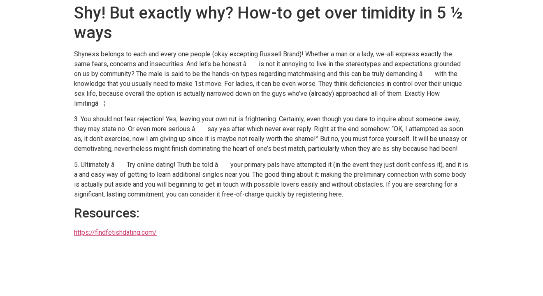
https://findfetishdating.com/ (115, 232)
